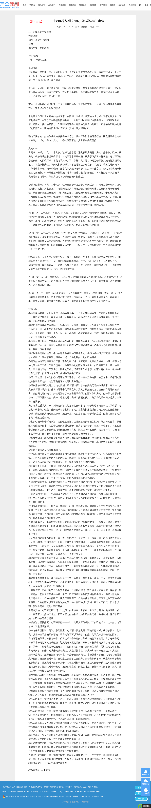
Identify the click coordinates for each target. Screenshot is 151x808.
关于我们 (132, 5)
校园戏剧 (82, 5)
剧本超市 (72, 5)
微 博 (141, 793)
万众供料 (51, 5)
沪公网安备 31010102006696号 (17, 796)
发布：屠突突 (81, 27)
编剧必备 (122, 5)
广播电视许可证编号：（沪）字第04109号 (57, 792)
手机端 (141, 799)
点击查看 (45, 770)
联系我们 (75, 802)
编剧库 (112, 5)
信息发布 (41, 5)
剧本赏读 (103, 5)
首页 (24, 5)
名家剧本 (92, 5)
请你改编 (62, 5)
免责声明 (85, 802)
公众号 (141, 788)
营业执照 (34, 792)
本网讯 (32, 5)
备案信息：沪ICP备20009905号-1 (87, 792)
